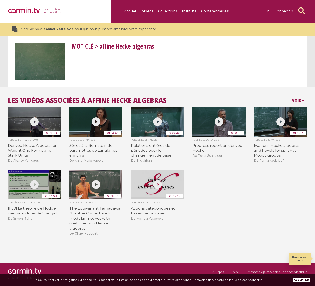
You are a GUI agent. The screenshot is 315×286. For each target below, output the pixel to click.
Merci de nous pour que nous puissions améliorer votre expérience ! (85, 29)
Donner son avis (300, 258)
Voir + (298, 100)
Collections (167, 11)
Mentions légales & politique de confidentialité (277, 272)
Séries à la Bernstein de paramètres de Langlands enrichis (93, 150)
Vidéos (147, 11)
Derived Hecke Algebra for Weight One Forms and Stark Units (32, 150)
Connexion (284, 11)
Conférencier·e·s (215, 11)
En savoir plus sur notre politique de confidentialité (227, 280)
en (267, 11)
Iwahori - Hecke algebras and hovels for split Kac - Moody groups (276, 150)
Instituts (189, 11)
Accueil (130, 11)
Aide (236, 272)
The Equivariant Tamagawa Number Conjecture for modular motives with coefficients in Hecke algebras (94, 218)
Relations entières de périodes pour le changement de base (151, 150)
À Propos (218, 272)
